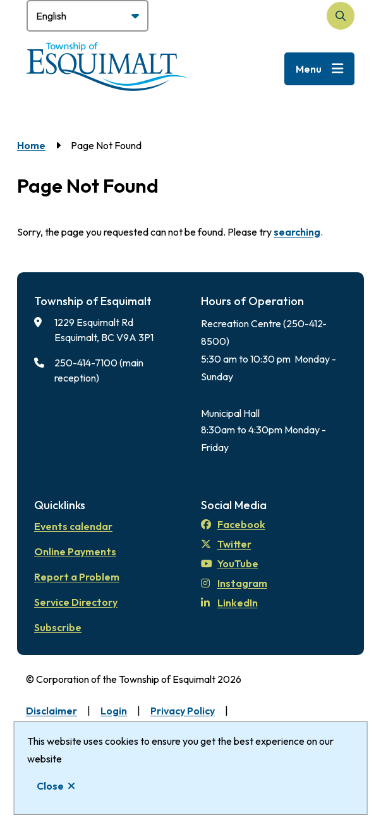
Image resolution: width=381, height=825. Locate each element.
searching (297, 232)
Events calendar (73, 526)
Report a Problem (76, 576)
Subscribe (58, 627)
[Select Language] (87, 16)
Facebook (233, 524)
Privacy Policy (182, 710)
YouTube (229, 563)
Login (113, 710)
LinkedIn (229, 602)
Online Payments (75, 551)
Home (31, 145)
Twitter (226, 544)
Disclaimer (51, 710)
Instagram (234, 583)
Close (50, 786)
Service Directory (76, 602)
